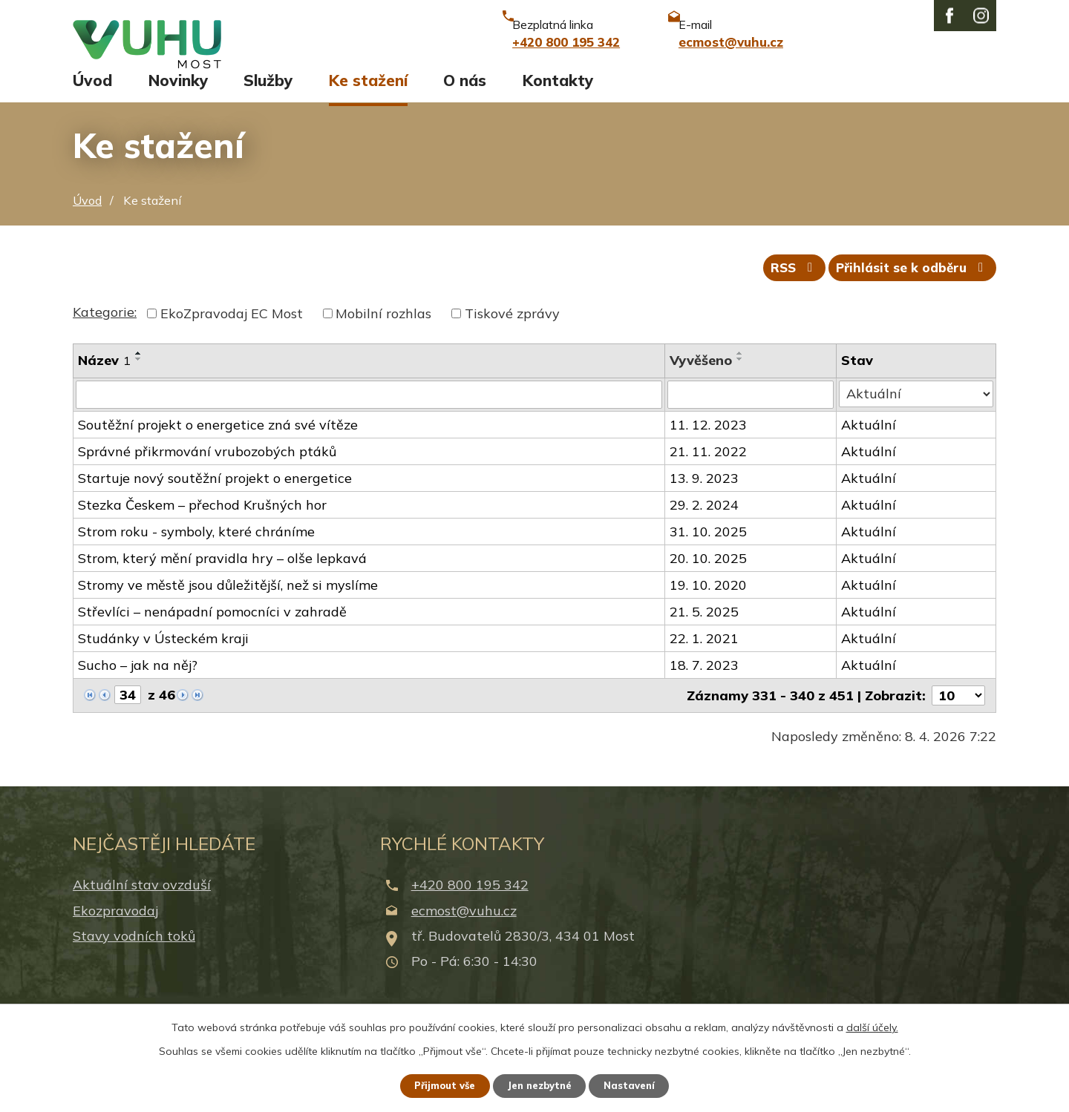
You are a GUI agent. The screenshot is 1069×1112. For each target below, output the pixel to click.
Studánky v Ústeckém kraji (163, 657)
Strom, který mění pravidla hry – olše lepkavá (222, 577)
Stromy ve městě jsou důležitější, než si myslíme (228, 604)
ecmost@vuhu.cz (464, 929)
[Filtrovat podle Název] (369, 414)
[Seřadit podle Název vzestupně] (139, 372)
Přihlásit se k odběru (909, 286)
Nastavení (638, 1084)
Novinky (178, 94)
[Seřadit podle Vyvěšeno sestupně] (740, 378)
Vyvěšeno (701, 379)
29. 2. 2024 (704, 524)
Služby (267, 94)
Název (104, 379)
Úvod (92, 94)
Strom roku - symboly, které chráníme (196, 550)
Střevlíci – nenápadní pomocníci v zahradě (212, 630)
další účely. (872, 1025)
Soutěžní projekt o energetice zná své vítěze (218, 444)
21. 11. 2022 (708, 470)
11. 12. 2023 (708, 444)
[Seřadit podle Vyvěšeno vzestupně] (740, 372)
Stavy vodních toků (134, 954)
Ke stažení (368, 94)
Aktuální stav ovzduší (142, 903)
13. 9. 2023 (704, 497)
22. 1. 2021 (704, 657)
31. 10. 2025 (708, 550)
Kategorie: (105, 331)
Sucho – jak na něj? (137, 684)
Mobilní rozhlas (383, 332)
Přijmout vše (437, 1084)
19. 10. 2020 (708, 604)
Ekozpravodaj (115, 929)
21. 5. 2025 (704, 630)
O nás (464, 94)
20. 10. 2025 (708, 577)
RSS (782, 286)
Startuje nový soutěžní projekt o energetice (215, 497)
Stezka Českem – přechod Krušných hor (202, 524)
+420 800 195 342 (470, 903)
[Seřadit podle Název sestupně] (139, 378)
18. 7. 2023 (704, 684)
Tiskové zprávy (512, 332)
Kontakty (558, 94)
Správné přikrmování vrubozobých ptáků (207, 470)
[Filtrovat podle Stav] (916, 413)
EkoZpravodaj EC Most (231, 332)
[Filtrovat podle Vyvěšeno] (750, 414)
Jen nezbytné (541, 1084)
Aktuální (869, 444)
